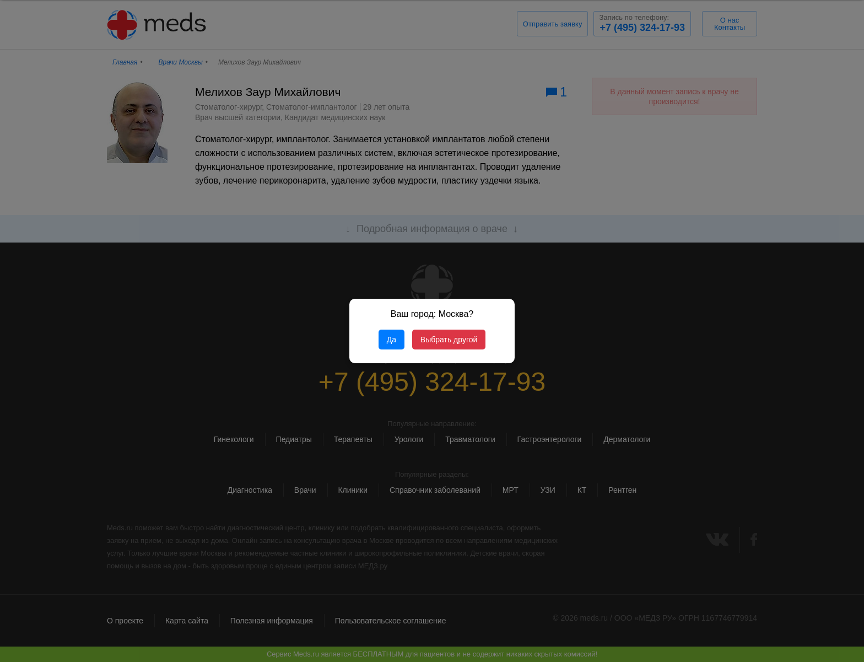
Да (391, 339)
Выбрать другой (448, 339)
